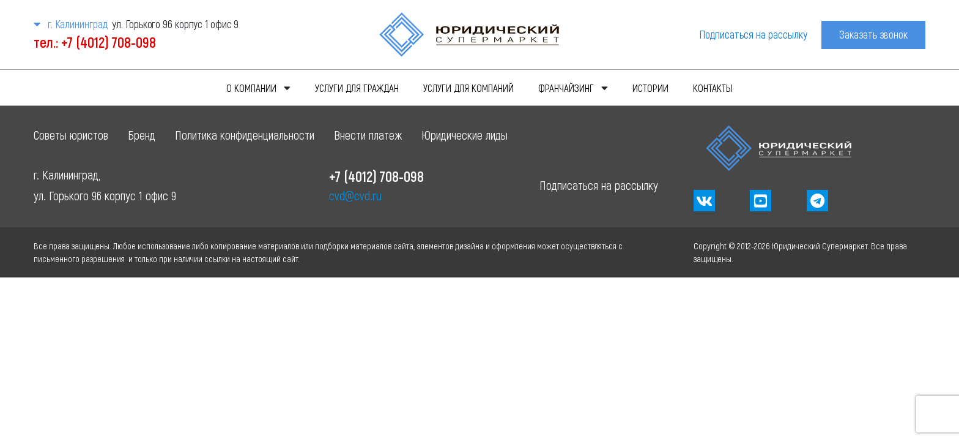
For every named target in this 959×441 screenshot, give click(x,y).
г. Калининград (70, 24)
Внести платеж (368, 134)
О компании (251, 87)
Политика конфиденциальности (244, 134)
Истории (650, 87)
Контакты (713, 87)
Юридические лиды (464, 134)
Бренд (141, 134)
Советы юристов (71, 134)
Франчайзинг (566, 87)
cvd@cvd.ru (355, 195)
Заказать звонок (873, 34)
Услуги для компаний (468, 87)
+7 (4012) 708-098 (376, 176)
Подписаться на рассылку (753, 34)
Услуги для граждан (357, 87)
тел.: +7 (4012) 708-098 (95, 42)
